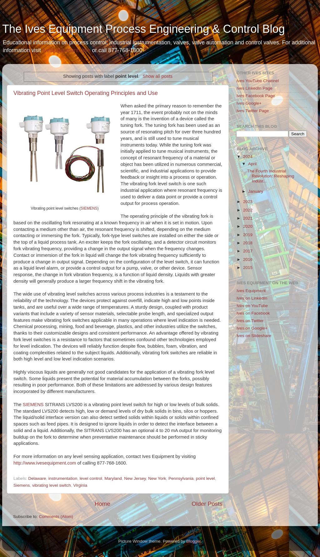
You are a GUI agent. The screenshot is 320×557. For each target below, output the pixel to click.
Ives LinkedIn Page (254, 88)
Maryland (113, 478)
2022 (247, 210)
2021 (247, 218)
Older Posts (207, 503)
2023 (247, 201)
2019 (247, 234)
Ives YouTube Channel (258, 80)
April (252, 164)
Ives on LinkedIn (252, 298)
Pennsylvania (180, 478)
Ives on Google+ (252, 328)
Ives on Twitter (250, 320)
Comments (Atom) (56, 516)
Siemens (21, 485)
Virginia (80, 485)
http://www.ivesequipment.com (44, 462)
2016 (247, 259)
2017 (247, 251)
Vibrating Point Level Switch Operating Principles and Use (85, 93)
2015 (247, 267)
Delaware (37, 478)
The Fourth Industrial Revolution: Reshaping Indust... (270, 176)
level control (91, 478)
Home (102, 503)
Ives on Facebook (253, 313)
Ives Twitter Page (253, 110)
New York (157, 478)
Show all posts (157, 76)
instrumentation (62, 478)
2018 (247, 243)
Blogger (193, 541)
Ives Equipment (251, 290)
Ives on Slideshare (254, 335)
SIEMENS (89, 208)
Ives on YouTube (252, 305)
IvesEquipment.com (66, 50)
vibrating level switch (51, 485)
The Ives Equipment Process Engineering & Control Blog (143, 28)
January (255, 191)
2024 (247, 156)
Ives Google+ (249, 103)
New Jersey (135, 478)
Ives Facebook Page (256, 95)
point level (205, 478)
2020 (247, 226)
